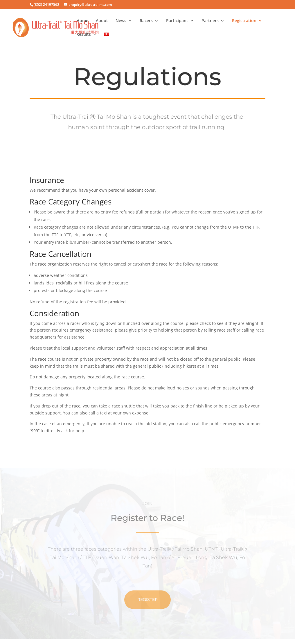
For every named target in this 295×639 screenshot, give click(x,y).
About (102, 21)
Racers (146, 21)
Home (82, 21)
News (121, 21)
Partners (210, 21)
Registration (244, 21)
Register (147, 611)
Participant (177, 21)
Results (83, 34)
